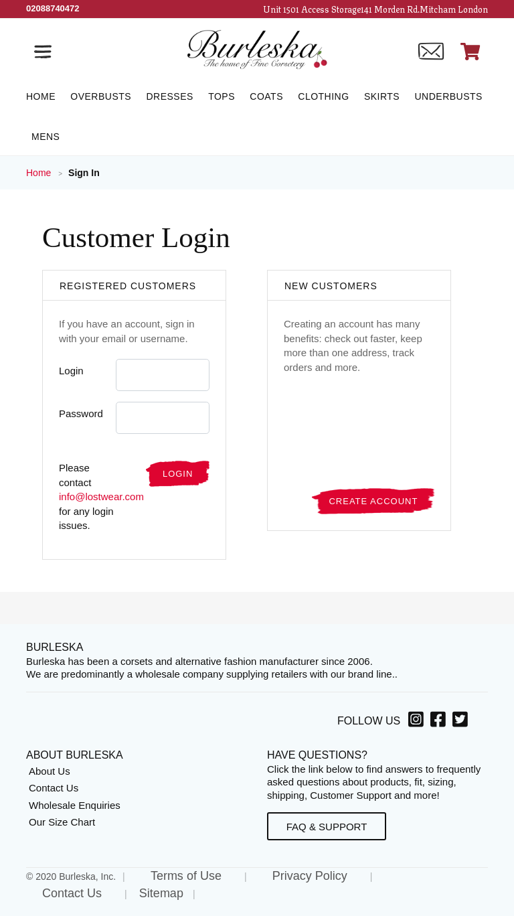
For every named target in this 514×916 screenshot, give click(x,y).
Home (40, 172)
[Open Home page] (257, 48)
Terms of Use (186, 876)
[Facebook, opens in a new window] (440, 722)
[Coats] (266, 96)
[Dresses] (169, 96)
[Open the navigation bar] (43, 51)
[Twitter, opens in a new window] (462, 722)
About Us (49, 771)
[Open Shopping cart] (470, 51)
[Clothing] (323, 96)
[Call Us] (53, 8)
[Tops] (221, 96)
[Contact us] (431, 51)
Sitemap (161, 893)
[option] (418, 721)
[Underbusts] (448, 96)
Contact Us (53, 787)
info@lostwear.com (101, 496)
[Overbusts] (101, 96)
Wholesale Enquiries (74, 805)
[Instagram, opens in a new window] (418, 722)
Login (71, 370)
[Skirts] (382, 96)
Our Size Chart (62, 822)
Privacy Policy (309, 876)
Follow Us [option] (368, 721)
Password (81, 413)
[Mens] (43, 136)
